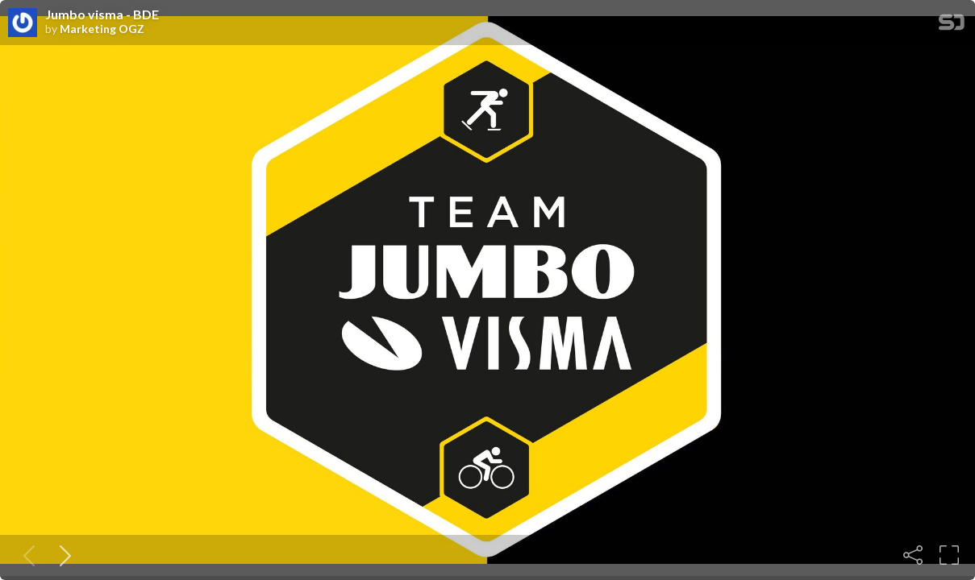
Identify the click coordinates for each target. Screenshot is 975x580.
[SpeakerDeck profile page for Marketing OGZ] (22, 23)
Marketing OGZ (102, 29)
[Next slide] (62, 555)
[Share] (913, 555)
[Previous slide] (26, 555)
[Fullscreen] (949, 555)
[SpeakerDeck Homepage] (952, 25)
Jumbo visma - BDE (102, 14)
